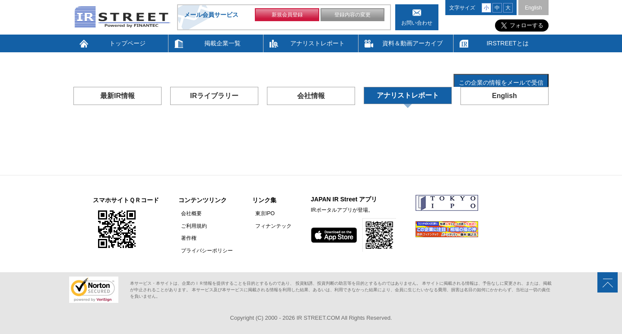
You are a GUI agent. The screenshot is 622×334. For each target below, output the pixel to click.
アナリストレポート (317, 43)
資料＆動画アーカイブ (412, 43)
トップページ (127, 43)
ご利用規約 (191, 226)
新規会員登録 (287, 16)
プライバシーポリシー (204, 250)
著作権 (186, 238)
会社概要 (188, 213)
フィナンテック (268, 226)
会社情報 (311, 95)
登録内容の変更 (352, 16)
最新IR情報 (117, 95)
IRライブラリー (214, 95)
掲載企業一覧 (222, 43)
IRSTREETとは (507, 43)
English (533, 8)
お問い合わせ (416, 23)
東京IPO (259, 213)
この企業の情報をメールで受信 (501, 82)
